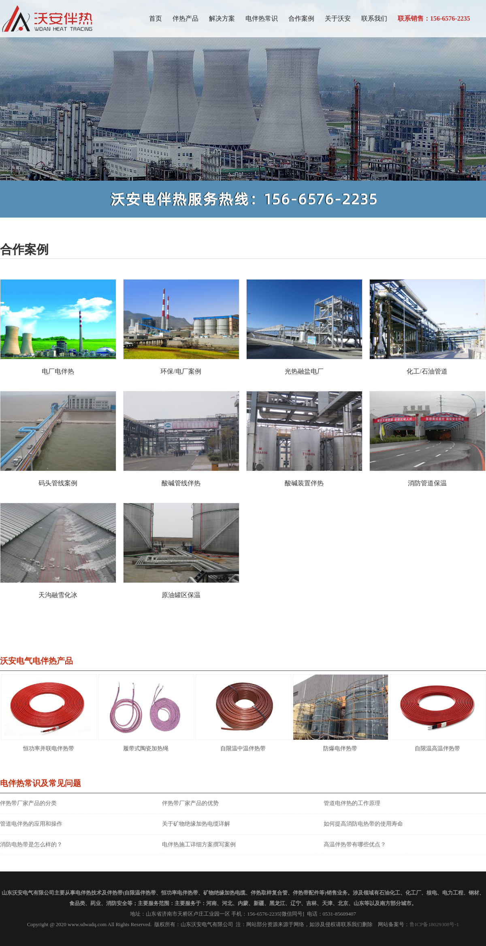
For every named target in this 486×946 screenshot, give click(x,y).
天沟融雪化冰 (57, 595)
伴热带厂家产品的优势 (190, 803)
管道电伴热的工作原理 (352, 803)
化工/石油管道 (427, 371)
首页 (155, 18)
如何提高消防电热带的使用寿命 (363, 824)
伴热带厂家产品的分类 (28, 803)
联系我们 (374, 18)
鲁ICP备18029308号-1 (434, 924)
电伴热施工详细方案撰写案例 (199, 844)
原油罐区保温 (181, 595)
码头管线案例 (57, 483)
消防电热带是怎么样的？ (31, 844)
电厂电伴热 (58, 371)
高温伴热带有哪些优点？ (355, 844)
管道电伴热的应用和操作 (31, 824)
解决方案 (222, 18)
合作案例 (301, 18)
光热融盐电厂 (304, 371)
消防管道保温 (427, 483)
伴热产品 (185, 18)
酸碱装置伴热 (304, 483)
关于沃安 (338, 18)
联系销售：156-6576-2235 (434, 18)
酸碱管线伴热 (181, 483)
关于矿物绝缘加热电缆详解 (196, 824)
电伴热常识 (261, 18)
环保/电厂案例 (180, 371)
